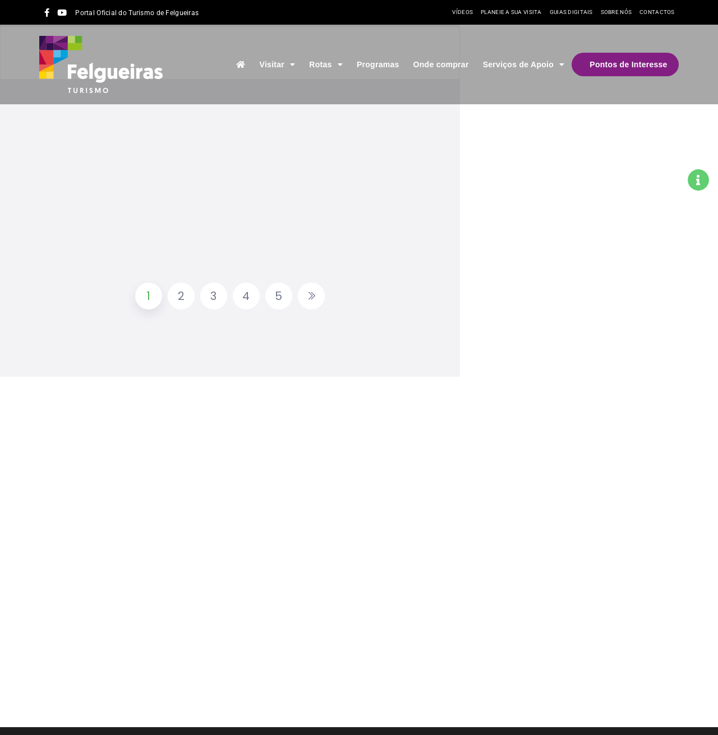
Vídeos (462, 12)
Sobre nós (616, 12)
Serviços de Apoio (524, 64)
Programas (378, 64)
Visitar (278, 64)
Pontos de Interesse (628, 64)
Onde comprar (441, 64)
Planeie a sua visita (511, 12)
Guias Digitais (571, 12)
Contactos (657, 12)
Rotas (326, 64)
